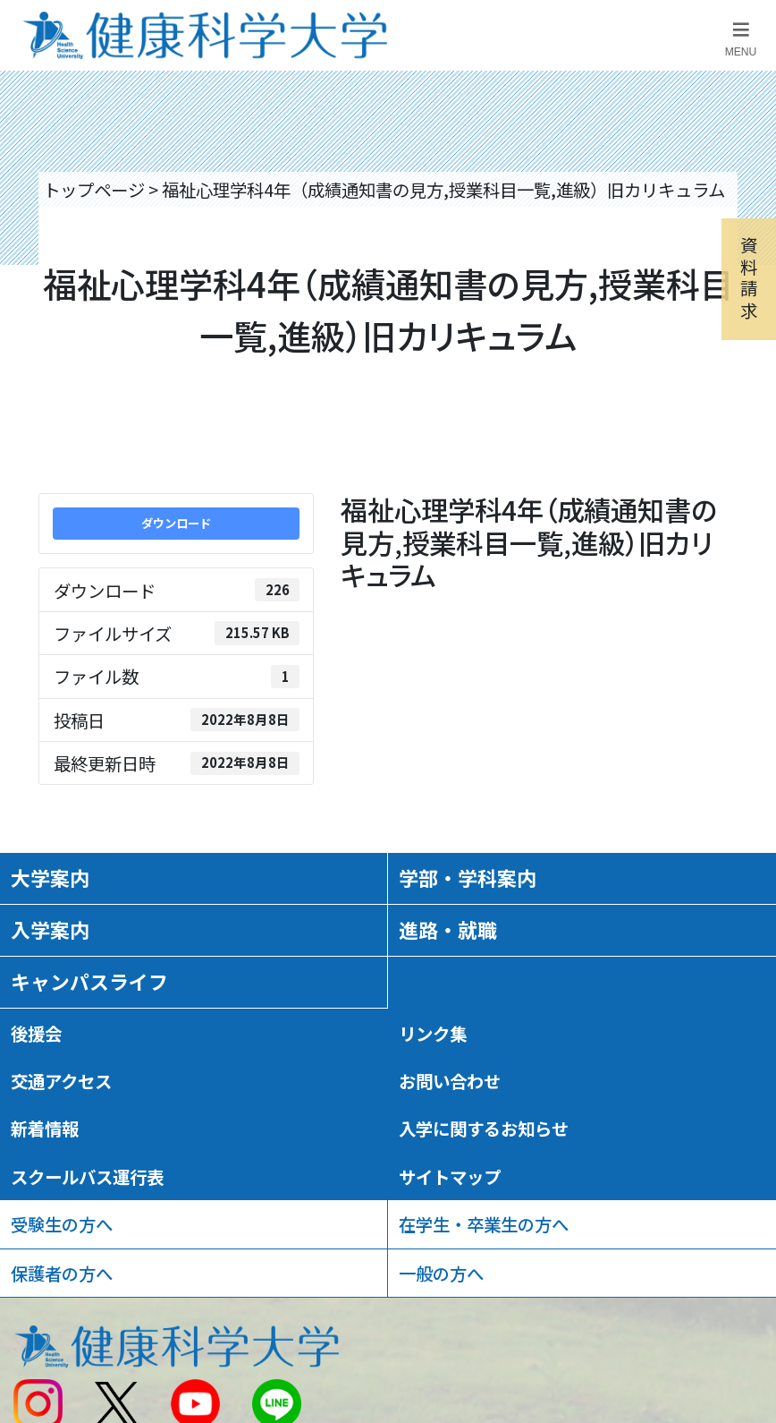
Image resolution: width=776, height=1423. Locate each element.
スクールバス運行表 (87, 1176)
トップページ (94, 189)
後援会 (36, 1033)
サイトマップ (450, 1176)
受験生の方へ (62, 1224)
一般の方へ (441, 1273)
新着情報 (45, 1128)
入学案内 (50, 929)
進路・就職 (448, 929)
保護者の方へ (62, 1273)
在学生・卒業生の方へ (484, 1224)
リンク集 (433, 1033)
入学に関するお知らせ (484, 1128)
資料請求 (748, 277)
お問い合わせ (450, 1081)
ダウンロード (176, 523)
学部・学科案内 (467, 877)
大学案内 (50, 877)
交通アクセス (61, 1081)
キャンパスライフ (89, 981)
